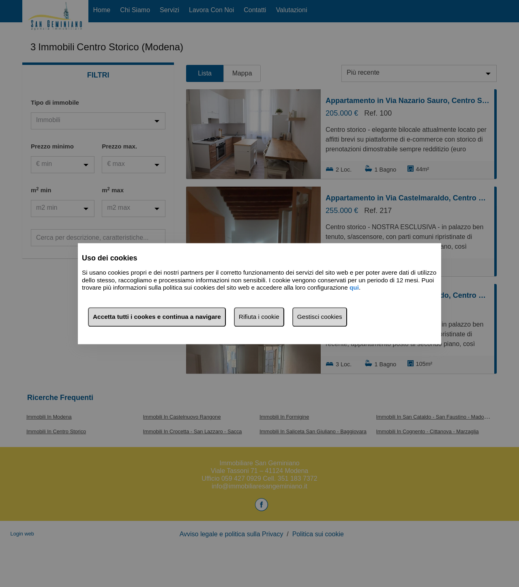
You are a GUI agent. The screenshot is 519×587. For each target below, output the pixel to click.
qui (354, 287)
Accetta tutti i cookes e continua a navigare (157, 316)
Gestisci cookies (319, 316)
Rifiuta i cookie (259, 316)
